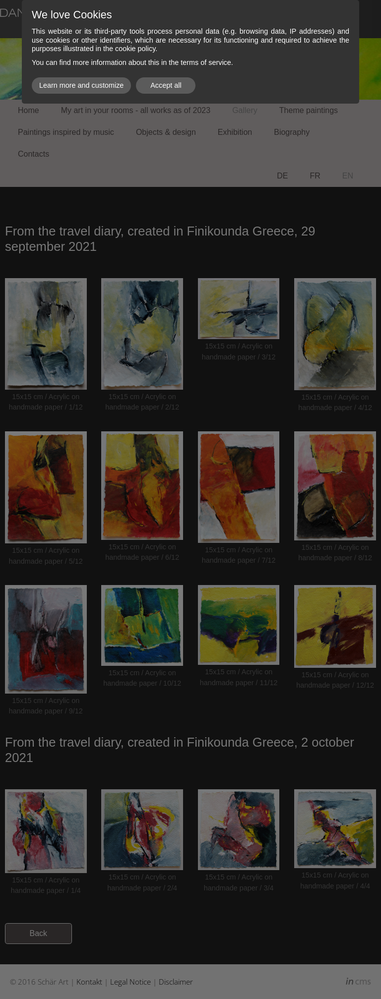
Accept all (165, 85)
